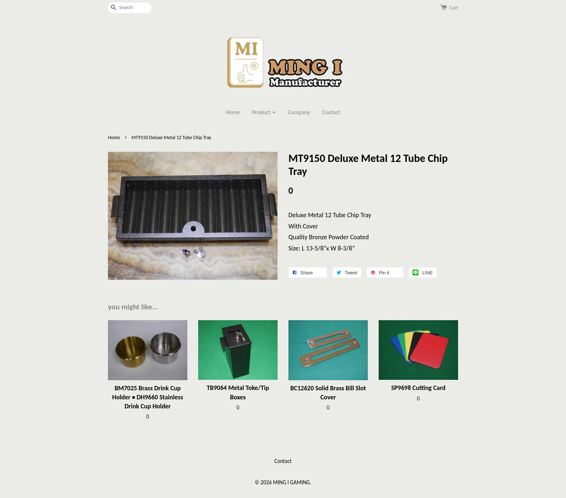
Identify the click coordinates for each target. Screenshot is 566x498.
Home (233, 112)
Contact (331, 112)
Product (264, 112)
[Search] (129, 8)
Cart (453, 8)
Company (299, 112)
